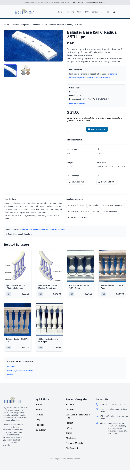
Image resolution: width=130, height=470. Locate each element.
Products (40, 424)
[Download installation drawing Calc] (85, 217)
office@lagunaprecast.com (117, 416)
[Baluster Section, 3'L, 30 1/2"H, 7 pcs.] (80, 266)
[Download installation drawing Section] (72, 217)
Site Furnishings (73, 448)
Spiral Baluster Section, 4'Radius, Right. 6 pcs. (47, 286)
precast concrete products (99, 77)
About (39, 409)
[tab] (10, 71)
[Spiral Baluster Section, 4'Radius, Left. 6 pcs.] (17, 266)
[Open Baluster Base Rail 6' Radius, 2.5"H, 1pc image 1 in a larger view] (33, 46)
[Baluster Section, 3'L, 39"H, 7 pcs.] (17, 319)
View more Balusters (78, 103)
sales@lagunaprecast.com (117, 409)
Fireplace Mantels (74, 443)
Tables (69, 433)
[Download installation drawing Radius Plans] (110, 211)
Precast (10, 374)
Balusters (36, 24)
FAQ (38, 419)
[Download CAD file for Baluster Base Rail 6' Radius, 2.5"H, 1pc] (106, 181)
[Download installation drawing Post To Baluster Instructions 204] (83, 211)
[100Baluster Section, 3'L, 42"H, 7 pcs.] (49, 319)
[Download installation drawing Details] (93, 205)
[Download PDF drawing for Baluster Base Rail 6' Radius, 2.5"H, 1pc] (76, 181)
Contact (39, 414)
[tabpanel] (33, 46)
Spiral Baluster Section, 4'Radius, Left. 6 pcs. (16, 286)
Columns (11, 366)
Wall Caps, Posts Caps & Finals (20, 370)
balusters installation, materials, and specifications (43, 229)
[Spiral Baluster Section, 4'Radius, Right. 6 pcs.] (49, 266)
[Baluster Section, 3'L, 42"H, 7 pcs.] (112, 266)
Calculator (41, 429)
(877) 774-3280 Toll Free (116, 404)
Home (6, 24)
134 (63, 24)
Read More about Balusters (20, 234)
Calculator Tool (17, 215)
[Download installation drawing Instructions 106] (76, 205)
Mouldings (71, 438)
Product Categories (21, 24)
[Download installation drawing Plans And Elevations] (112, 205)
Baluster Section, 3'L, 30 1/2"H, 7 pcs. (79, 286)
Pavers (69, 427)
